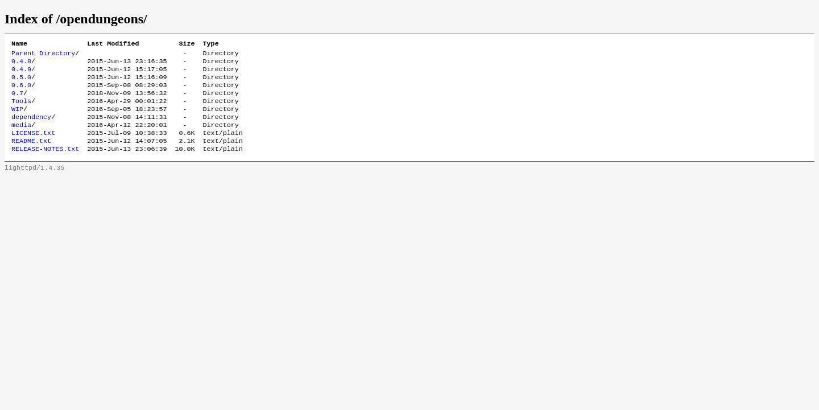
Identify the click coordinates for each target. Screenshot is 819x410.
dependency (31, 128)
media (21, 137)
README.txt (31, 155)
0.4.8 (21, 64)
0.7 (17, 100)
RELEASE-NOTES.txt (45, 164)
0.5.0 (21, 82)
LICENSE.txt (33, 146)
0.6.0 (21, 91)
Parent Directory (43, 55)
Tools (21, 109)
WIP (17, 119)
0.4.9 (21, 73)
